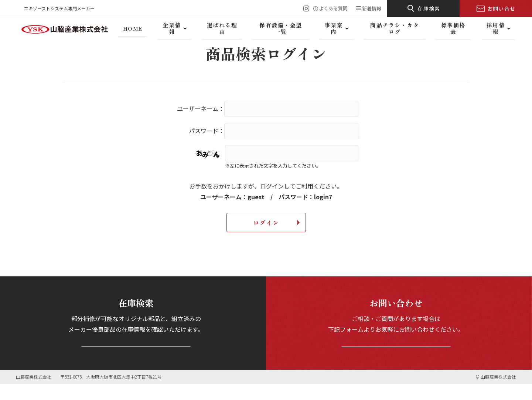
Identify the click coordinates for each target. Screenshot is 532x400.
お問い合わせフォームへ (396, 353)
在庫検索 (428, 8)
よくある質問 (333, 8)
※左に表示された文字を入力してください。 (273, 165)
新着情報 (371, 8)
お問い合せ (501, 8)
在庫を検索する (135, 353)
